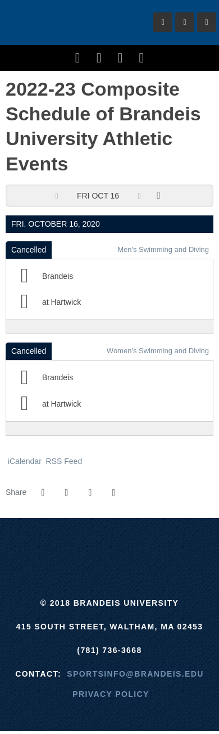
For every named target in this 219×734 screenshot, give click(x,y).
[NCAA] (151, 546)
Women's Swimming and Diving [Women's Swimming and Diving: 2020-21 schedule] (158, 350)
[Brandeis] (25, 546)
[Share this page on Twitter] (66, 492)
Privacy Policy (110, 694)
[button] (113, 492)
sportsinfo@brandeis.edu (135, 673)
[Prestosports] (193, 546)
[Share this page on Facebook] (42, 492)
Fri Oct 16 (98, 195)
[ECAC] (67, 546)
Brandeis (72, 22)
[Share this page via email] (90, 492)
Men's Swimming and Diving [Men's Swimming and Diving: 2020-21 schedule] (163, 249)
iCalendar (24, 461)
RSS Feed (63, 461)
